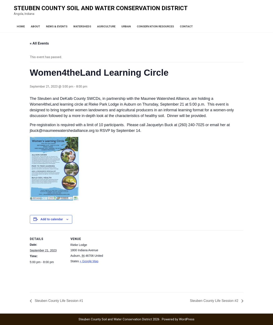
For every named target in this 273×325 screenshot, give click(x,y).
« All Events (39, 43)
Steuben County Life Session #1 (58, 301)
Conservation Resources (155, 26)
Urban (126, 26)
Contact (186, 26)
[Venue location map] (133, 259)
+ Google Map (89, 261)
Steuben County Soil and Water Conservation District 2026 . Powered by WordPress (136, 319)
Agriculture (106, 26)
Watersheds (82, 26)
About (35, 26)
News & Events (56, 26)
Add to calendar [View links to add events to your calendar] (51, 219)
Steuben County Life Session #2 (214, 301)
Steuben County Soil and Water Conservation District (101, 8)
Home (21, 26)
